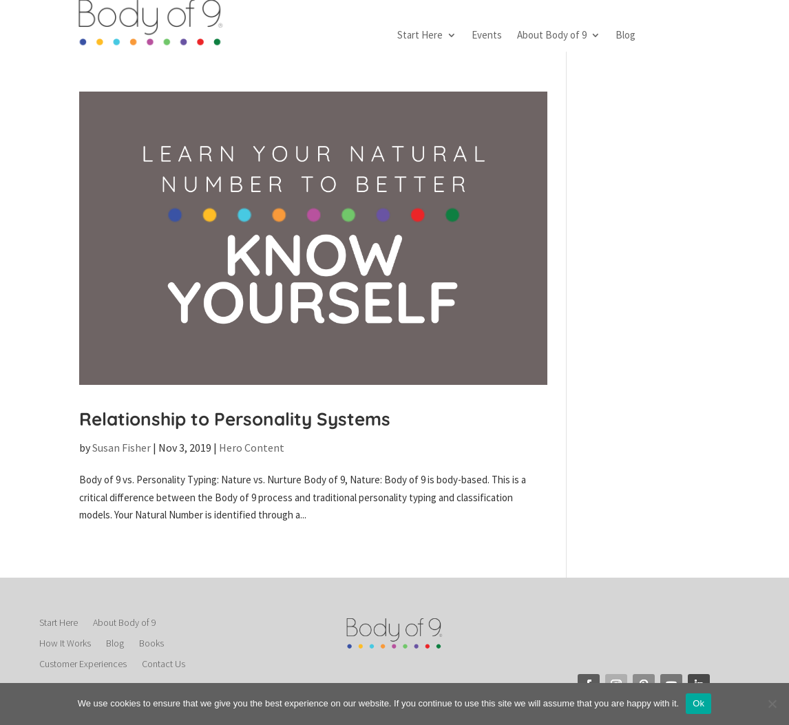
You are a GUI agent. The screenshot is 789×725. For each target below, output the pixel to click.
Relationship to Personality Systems (234, 419)
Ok (698, 703)
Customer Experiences (83, 664)
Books (151, 643)
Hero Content (251, 447)
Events (487, 35)
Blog (625, 35)
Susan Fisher (121, 447)
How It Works (65, 643)
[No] (772, 704)
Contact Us (163, 664)
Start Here (420, 35)
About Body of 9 (552, 35)
